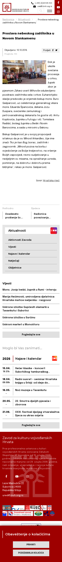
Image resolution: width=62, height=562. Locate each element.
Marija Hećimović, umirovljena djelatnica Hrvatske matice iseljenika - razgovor (28, 298)
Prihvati (31, 545)
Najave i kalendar (19, 253)
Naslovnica (8, 20)
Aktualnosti (24, 20)
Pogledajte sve (31, 335)
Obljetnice (14, 267)
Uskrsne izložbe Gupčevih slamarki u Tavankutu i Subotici (25, 309)
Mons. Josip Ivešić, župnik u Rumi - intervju (29, 290)
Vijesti (12, 246)
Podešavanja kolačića (31, 553)
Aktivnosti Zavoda (19, 239)
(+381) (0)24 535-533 (41, 3)
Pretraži (41, 11)
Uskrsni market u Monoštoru (20, 324)
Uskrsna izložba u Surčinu (18, 317)
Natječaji (13, 260)
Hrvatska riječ (51, 180)
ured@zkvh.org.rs (12, 495)
